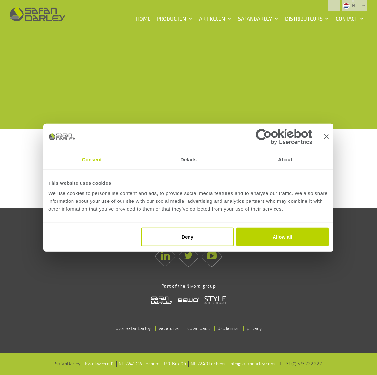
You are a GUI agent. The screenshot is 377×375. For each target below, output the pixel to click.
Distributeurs (304, 19)
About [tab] (285, 159)
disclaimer (228, 328)
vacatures (169, 328)
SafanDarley (255, 19)
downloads (198, 328)
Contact (346, 19)
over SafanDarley (133, 328)
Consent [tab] (92, 159)
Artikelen (212, 19)
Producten (171, 19)
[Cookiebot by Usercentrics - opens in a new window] (284, 136)
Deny (188, 237)
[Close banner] (326, 136)
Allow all (282, 237)
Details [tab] (188, 159)
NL (351, 6)
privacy (254, 328)
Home (143, 19)
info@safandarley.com (252, 364)
